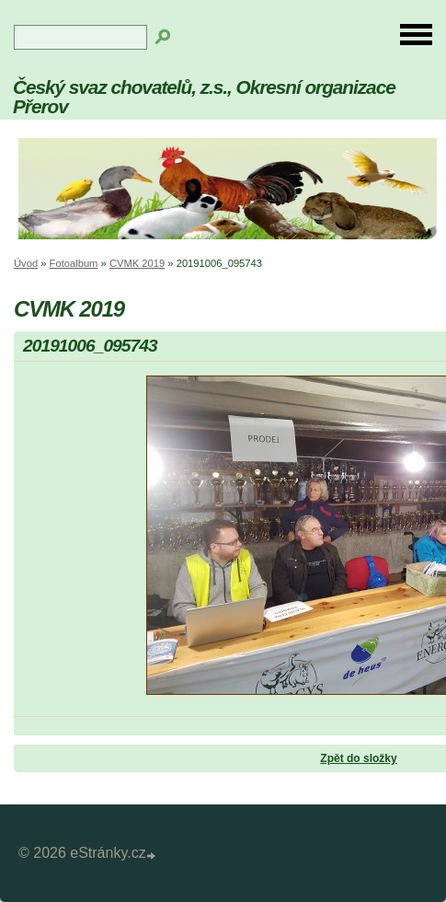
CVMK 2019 (137, 263)
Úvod (26, 263)
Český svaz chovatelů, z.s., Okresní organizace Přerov (204, 96)
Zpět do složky (358, 758)
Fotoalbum (74, 263)
